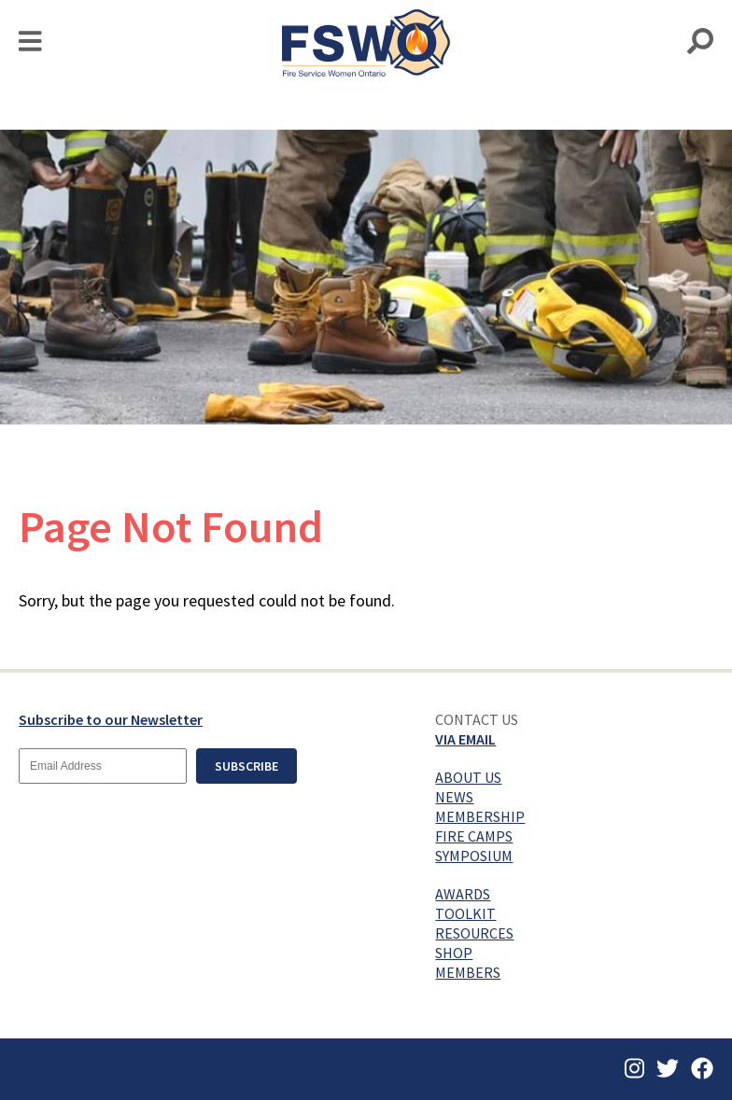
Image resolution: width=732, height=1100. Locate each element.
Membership (480, 816)
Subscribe (246, 766)
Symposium (474, 855)
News (454, 796)
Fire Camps (474, 836)
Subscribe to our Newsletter (111, 719)
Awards (462, 893)
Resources (474, 933)
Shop (453, 952)
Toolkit (465, 913)
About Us (468, 777)
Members (467, 972)
